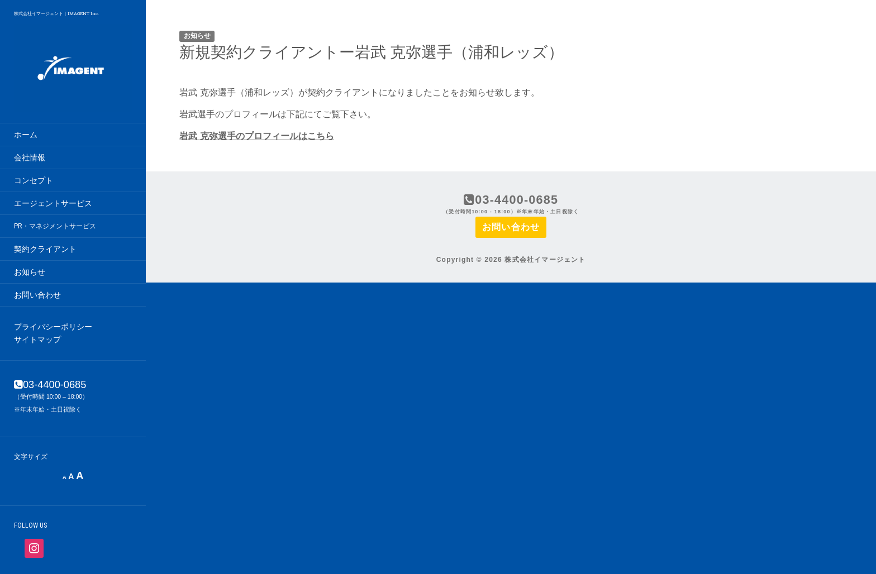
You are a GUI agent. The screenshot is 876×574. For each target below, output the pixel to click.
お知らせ (29, 271)
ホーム (25, 134)
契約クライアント (45, 249)
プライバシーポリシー (53, 326)
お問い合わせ (37, 294)
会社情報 (29, 157)
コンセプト (33, 180)
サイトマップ (37, 339)
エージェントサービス (53, 203)
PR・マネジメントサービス (55, 226)
